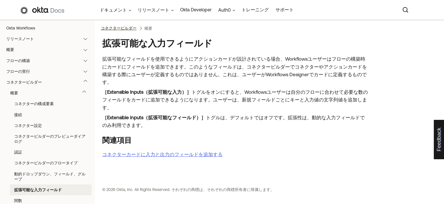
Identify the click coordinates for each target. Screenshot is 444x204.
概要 (49, 49)
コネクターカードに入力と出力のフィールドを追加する (162, 154)
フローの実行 (49, 71)
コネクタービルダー (49, 82)
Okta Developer (196, 9)
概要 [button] (50, 93)
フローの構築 (49, 60)
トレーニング (255, 9)
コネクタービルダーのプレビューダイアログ (50, 139)
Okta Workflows (20, 28)
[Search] (405, 9)
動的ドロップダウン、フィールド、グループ (50, 176)
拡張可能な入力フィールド (38, 190)
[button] (87, 38)
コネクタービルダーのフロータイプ (46, 163)
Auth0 (224, 9)
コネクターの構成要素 (34, 103)
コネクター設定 (28, 125)
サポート (285, 9)
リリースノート (49, 38)
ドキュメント (113, 9)
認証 (18, 152)
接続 (18, 114)
